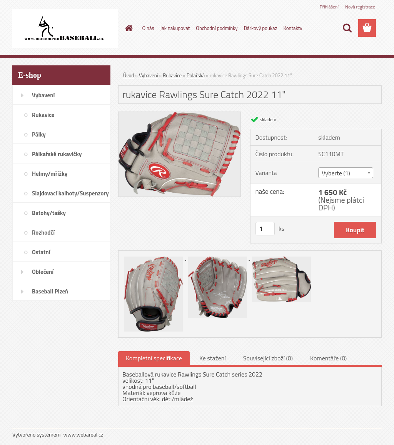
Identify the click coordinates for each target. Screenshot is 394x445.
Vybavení (148, 75)
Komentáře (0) (328, 358)
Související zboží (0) (268, 358)
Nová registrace (360, 6)
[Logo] (65, 28)
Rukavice (172, 75)
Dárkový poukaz (260, 28)
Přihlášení (329, 6)
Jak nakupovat (175, 28)
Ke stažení (212, 358)
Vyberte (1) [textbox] (336, 173)
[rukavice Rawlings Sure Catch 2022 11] (179, 115)
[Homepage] (128, 28)
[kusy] (265, 228)
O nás (148, 28)
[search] (347, 28)
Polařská (196, 75)
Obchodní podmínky (216, 28)
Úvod (128, 75)
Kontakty (292, 28)
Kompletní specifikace (154, 358)
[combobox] (345, 172)
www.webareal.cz (83, 434)
